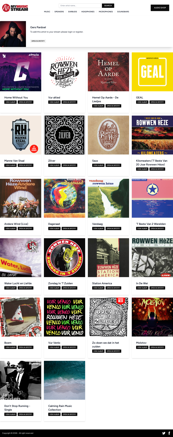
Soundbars (123, 12)
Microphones (106, 12)
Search (108, 5)
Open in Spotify (38, 41)
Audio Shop (160, 8)
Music (47, 12)
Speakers (59, 12)
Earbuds (72, 12)
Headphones (87, 12)
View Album (10, 102)
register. (79, 32)
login (70, 32)
